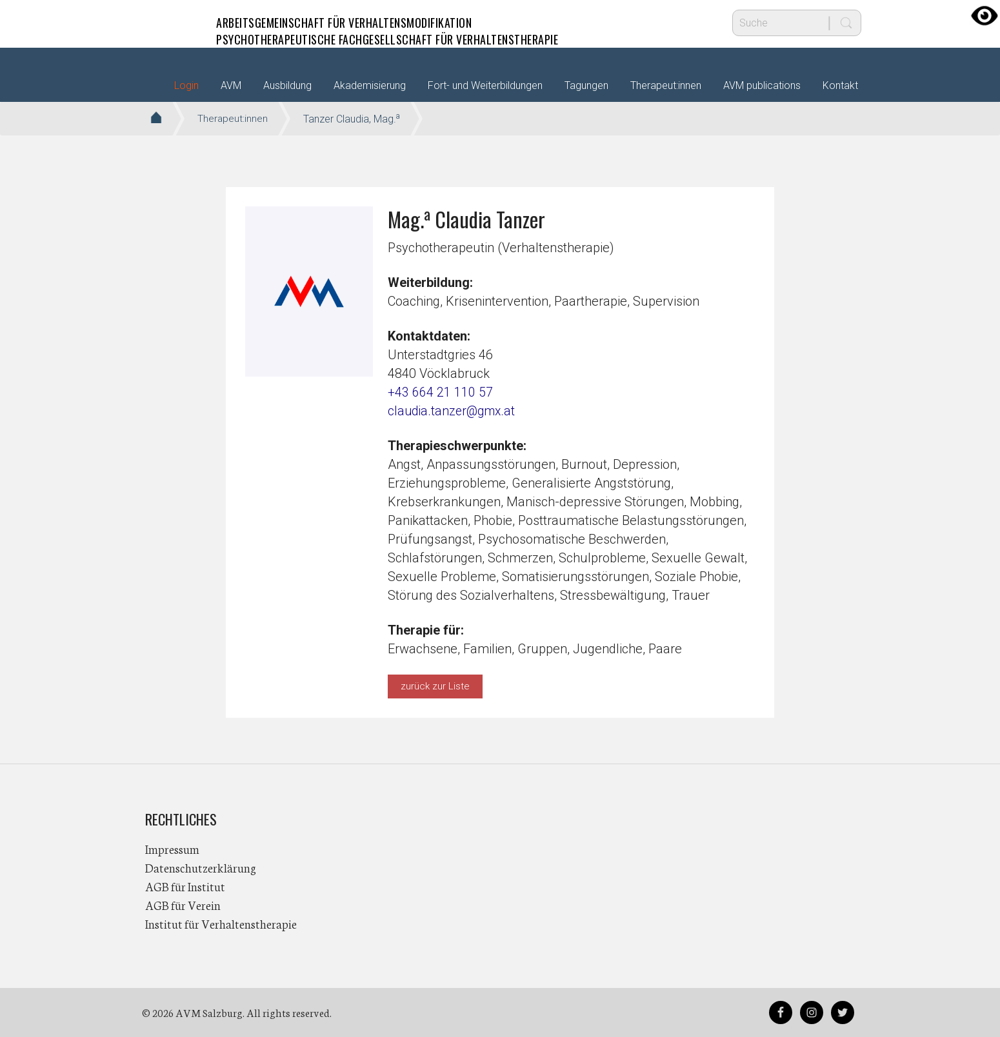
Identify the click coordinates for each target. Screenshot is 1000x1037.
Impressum (172, 848)
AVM (171, 22)
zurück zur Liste (435, 686)
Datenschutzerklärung (200, 867)
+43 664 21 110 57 (440, 392)
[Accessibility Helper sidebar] (984, 15)
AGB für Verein (183, 904)
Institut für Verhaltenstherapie (221, 923)
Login (186, 85)
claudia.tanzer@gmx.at (453, 411)
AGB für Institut (185, 886)
